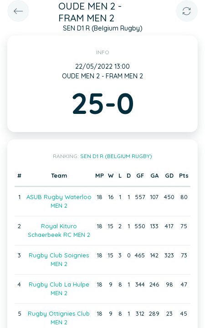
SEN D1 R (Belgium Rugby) (116, 156)
